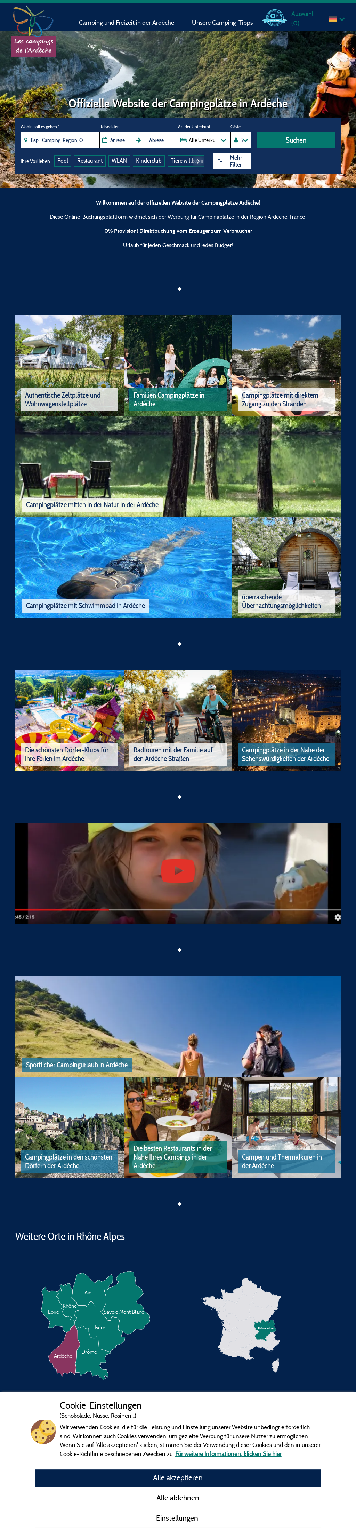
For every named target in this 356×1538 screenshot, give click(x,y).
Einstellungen (178, 1517)
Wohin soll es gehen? (40, 126)
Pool (62, 161)
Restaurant (90, 161)
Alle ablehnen (177, 1497)
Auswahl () (302, 18)
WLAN (119, 161)
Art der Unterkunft (195, 126)
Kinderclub (149, 161)
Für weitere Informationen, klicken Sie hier (228, 1453)
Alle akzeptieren (178, 1477)
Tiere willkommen (191, 161)
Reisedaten (109, 126)
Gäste (235, 126)
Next (198, 161)
